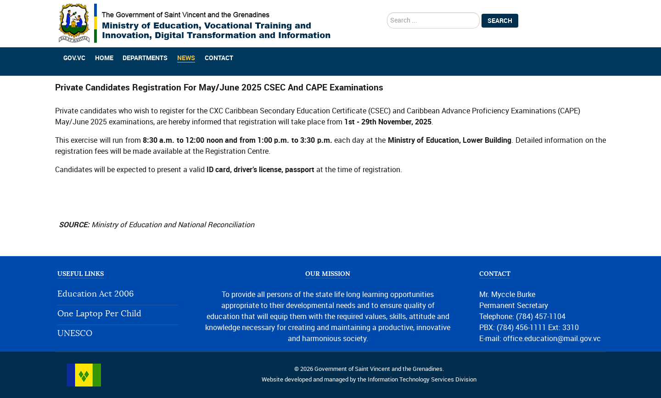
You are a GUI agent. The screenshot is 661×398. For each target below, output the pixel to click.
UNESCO (74, 333)
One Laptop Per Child (99, 314)
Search (499, 20)
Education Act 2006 (95, 294)
